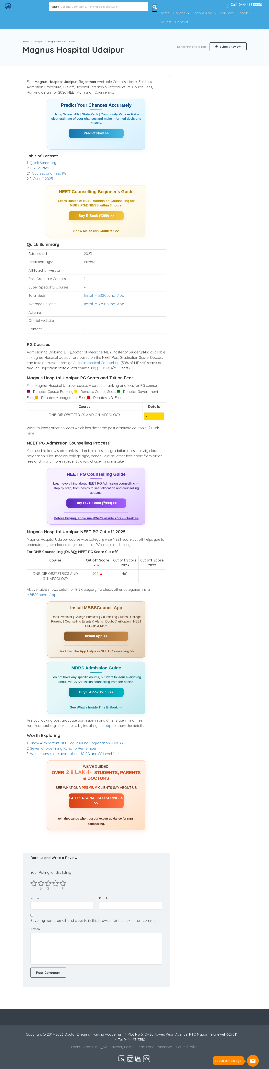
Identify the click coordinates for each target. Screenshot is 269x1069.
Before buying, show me (96, 518)
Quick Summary (43, 163)
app (108, 725)
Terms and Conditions (155, 1047)
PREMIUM (89, 788)
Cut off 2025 (43, 178)
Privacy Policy (122, 1047)
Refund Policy (187, 1047)
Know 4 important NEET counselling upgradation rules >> (76, 743)
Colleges (38, 41)
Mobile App (202, 13)
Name (34, 898)
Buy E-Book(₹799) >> (96, 692)
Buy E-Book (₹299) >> (96, 216)
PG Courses (39, 168)
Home (165, 13)
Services (227, 13)
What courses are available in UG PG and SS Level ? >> (74, 753)
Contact (181, 22)
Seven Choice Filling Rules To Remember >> (65, 748)
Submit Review (228, 46)
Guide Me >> (109, 231)
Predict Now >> (96, 133)
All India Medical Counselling (96, 363)
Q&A (103, 1047)
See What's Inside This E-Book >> (96, 707)
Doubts (165, 22)
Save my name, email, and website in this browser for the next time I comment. (94, 920)
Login (75, 1047)
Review (35, 929)
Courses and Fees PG (49, 173)
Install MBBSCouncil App (104, 295)
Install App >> (96, 636)
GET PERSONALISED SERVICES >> (96, 800)
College (179, 13)
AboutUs (90, 1047)
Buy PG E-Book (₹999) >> (96, 503)
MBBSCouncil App (41, 594)
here (31, 433)
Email (103, 898)
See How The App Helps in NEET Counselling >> (96, 651)
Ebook (242, 13)
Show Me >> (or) (86, 231)
